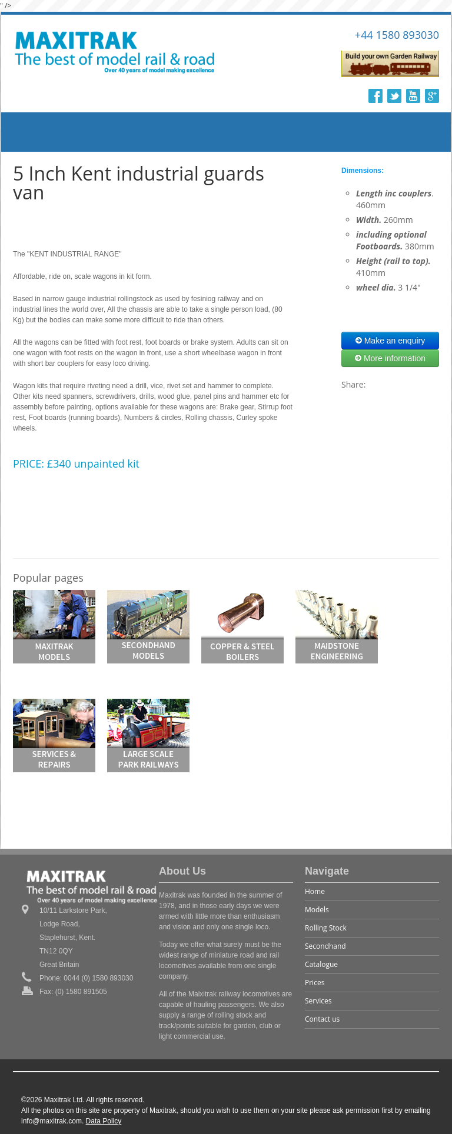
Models (317, 910)
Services (318, 1001)
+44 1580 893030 (397, 35)
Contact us (322, 1019)
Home (315, 891)
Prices (314, 983)
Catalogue (321, 964)
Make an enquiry (390, 340)
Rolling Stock (326, 928)
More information (390, 358)
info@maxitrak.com (51, 1121)
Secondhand (325, 946)
